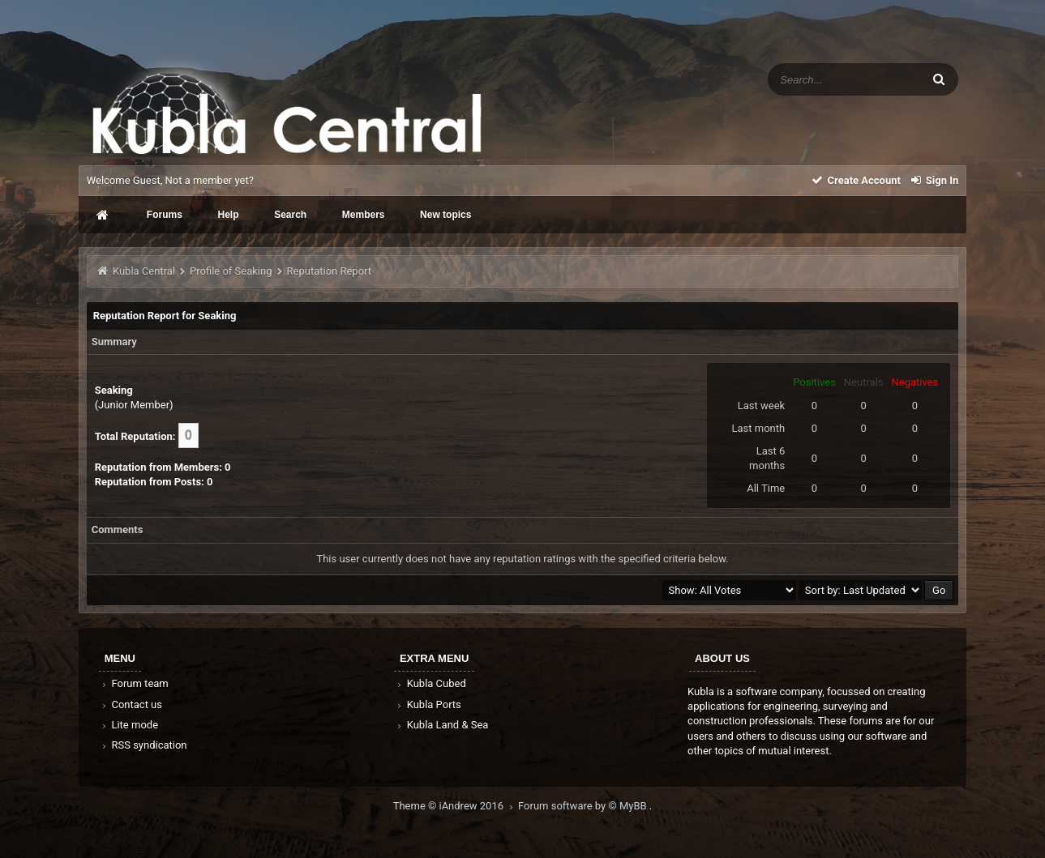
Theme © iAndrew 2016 (455, 806)
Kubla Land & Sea (442, 725)
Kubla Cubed (430, 683)
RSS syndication (143, 745)
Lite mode (129, 725)
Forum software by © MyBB (583, 806)
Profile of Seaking (231, 271)
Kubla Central (144, 271)
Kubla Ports (428, 704)
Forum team (134, 683)
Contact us (131, 704)
